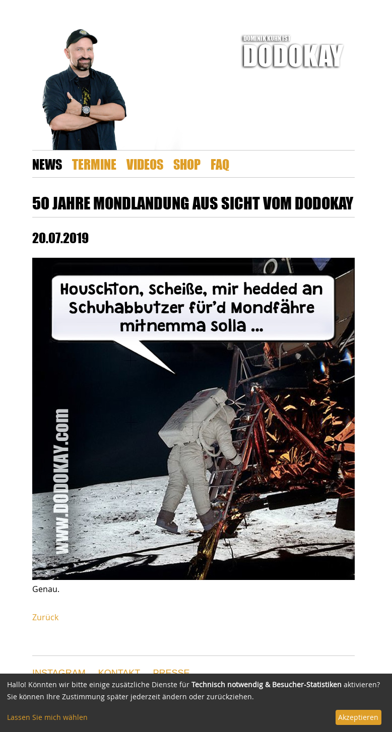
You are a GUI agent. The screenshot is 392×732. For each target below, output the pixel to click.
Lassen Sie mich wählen (47, 717)
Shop (187, 164)
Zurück (45, 617)
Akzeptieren (358, 717)
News (47, 164)
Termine (94, 164)
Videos (144, 164)
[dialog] (196, 703)
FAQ (220, 164)
